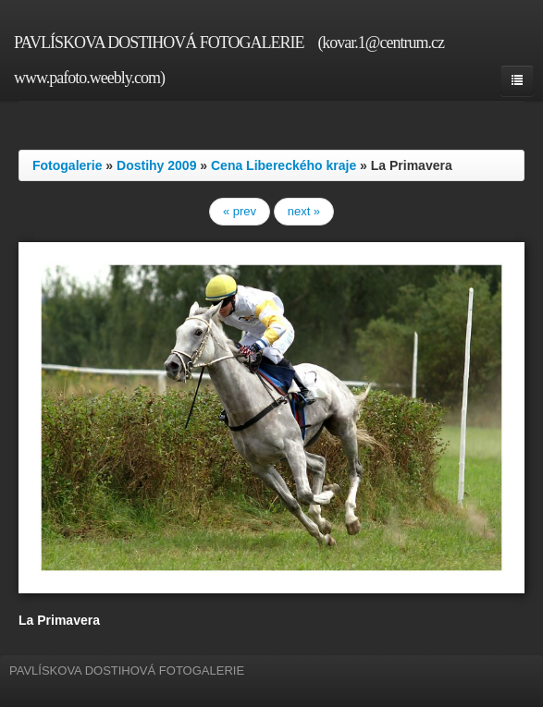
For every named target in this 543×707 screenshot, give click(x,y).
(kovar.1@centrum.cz (380, 42)
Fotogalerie (67, 165)
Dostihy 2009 (156, 165)
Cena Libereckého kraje (283, 165)
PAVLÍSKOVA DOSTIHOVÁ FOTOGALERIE (158, 42)
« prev (239, 211)
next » (304, 211)
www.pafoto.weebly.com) (89, 77)
